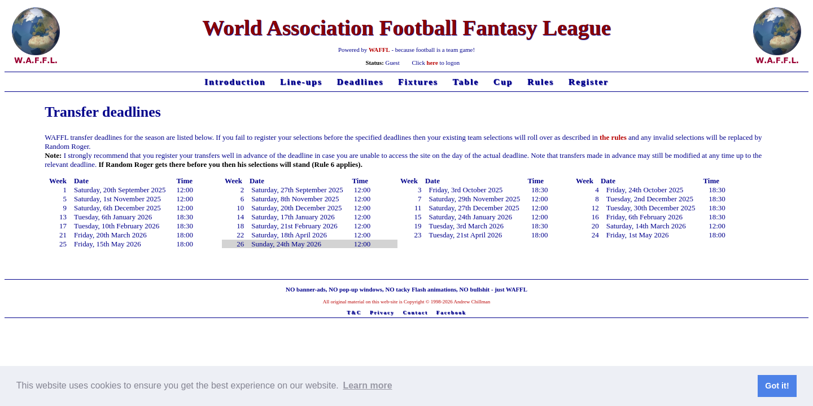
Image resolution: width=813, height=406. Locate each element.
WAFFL (379, 49)
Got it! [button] (777, 385)
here (432, 62)
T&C (354, 312)
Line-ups (301, 81)
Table (466, 81)
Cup (503, 81)
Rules (540, 81)
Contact (415, 312)
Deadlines (359, 81)
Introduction (234, 81)
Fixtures (418, 81)
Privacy (382, 312)
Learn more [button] (367, 385)
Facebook (451, 312)
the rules (613, 137)
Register (589, 81)
